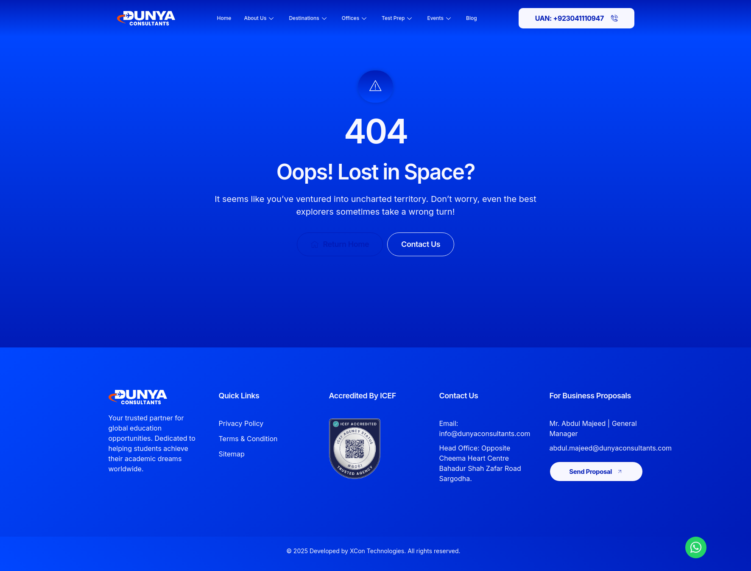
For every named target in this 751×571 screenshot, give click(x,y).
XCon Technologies (377, 550)
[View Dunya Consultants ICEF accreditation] (368, 448)
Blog (471, 18)
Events (439, 18)
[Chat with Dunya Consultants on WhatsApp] (696, 547)
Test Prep (397, 18)
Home (224, 18)
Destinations (307, 18)
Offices (354, 18)
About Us (259, 18)
